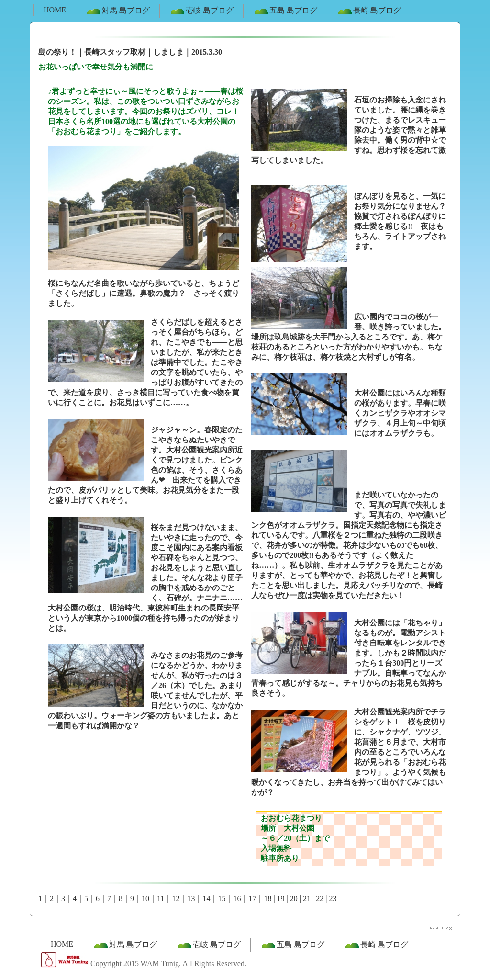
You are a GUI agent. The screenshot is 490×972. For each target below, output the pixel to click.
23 (332, 898)
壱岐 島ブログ (201, 11)
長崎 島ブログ (369, 11)
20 (294, 898)
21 (307, 898)
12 (175, 898)
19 (281, 898)
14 (206, 898)
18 (267, 898)
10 (145, 898)
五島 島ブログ (285, 11)
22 (319, 898)
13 (191, 898)
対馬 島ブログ (118, 11)
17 (252, 898)
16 (237, 898)
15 (221, 898)
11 (160, 898)
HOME (55, 10)
